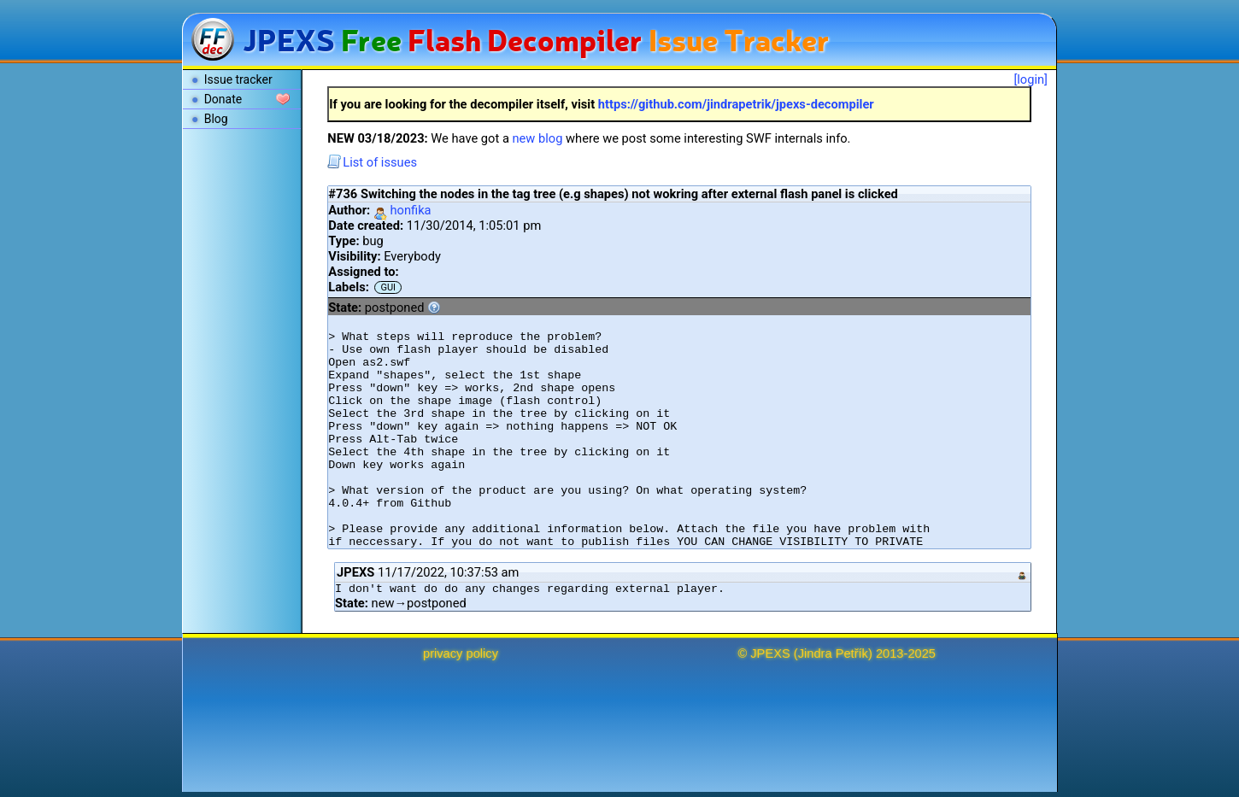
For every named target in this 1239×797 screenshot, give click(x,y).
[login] (1030, 79)
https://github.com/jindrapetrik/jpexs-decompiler (736, 104)
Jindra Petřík (833, 653)
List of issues (372, 162)
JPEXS (770, 653)
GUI (388, 287)
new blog (538, 138)
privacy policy (460, 653)
